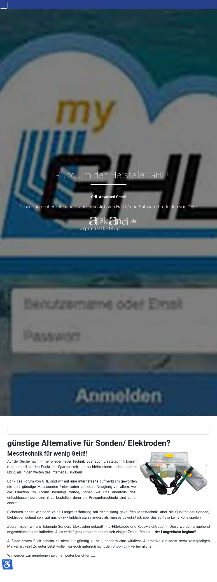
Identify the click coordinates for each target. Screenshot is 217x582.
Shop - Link (121, 546)
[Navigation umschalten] (3, 5)
